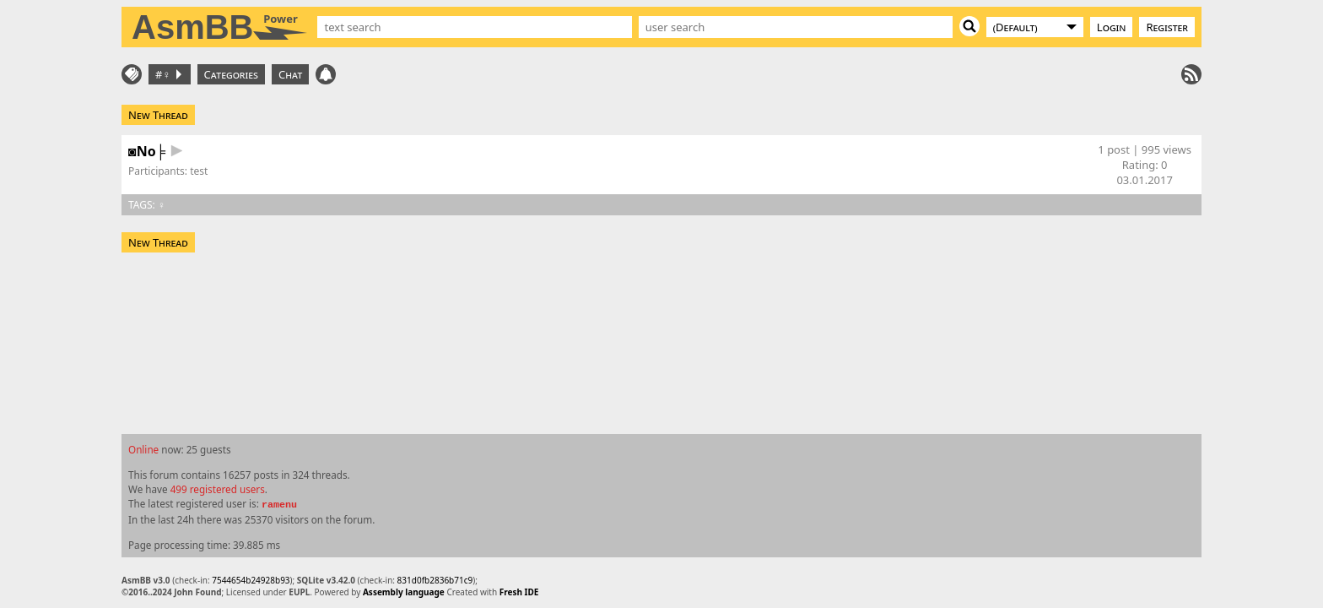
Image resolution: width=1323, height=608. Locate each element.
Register (1167, 27)
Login (1111, 27)
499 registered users (217, 489)
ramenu (279, 505)
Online (143, 449)
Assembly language (404, 592)
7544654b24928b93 (250, 580)
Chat (290, 74)
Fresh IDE (519, 592)
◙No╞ (146, 151)
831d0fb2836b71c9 (435, 580)
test (199, 171)
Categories (231, 74)
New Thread (158, 114)
